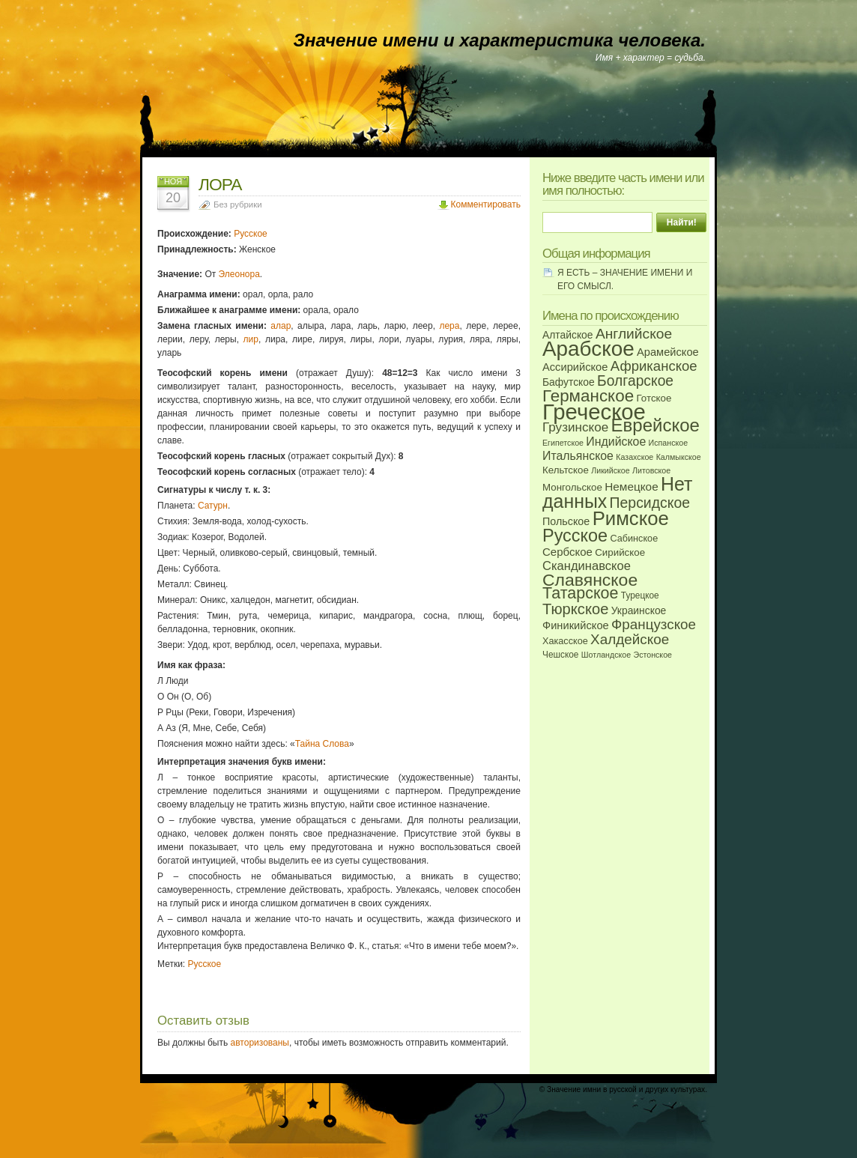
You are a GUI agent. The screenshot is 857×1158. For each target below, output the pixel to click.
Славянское (590, 579)
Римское (631, 518)
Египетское (563, 442)
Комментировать (486, 204)
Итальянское (578, 455)
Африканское (654, 366)
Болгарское (635, 381)
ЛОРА (220, 184)
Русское (250, 233)
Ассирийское (575, 367)
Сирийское (620, 552)
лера (449, 326)
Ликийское (610, 470)
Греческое (594, 411)
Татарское (580, 593)
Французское (653, 624)
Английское (634, 334)
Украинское (639, 610)
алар (280, 326)
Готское (654, 398)
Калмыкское (678, 456)
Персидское (650, 502)
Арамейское (668, 352)
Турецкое (640, 595)
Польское (566, 521)
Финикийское (575, 625)
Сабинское (634, 538)
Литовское (651, 470)
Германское (588, 395)
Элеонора (239, 274)
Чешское (560, 654)
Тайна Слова (322, 744)
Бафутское (568, 382)
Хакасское (565, 641)
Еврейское (655, 425)
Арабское (588, 348)
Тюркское (575, 609)
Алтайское (567, 335)
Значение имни (574, 1089)
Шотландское (606, 654)
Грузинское (575, 427)
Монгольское (572, 487)
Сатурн (213, 505)
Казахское (634, 456)
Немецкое (631, 486)
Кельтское (565, 470)
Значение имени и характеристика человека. (500, 40)
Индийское (616, 441)
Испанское (668, 442)
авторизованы (260, 1042)
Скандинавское (586, 566)
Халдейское (629, 639)
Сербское (567, 551)
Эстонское (652, 654)
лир (250, 339)
